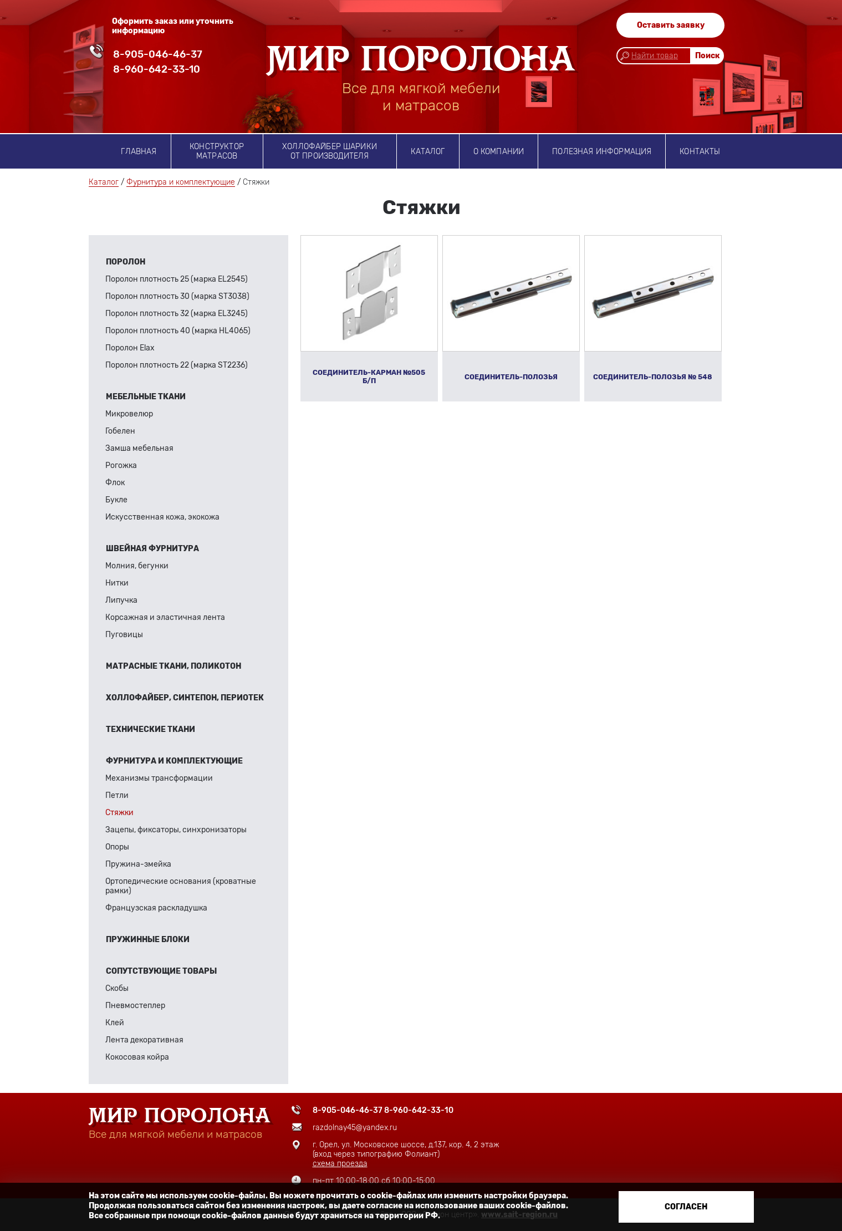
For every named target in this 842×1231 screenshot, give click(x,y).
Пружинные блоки (148, 939)
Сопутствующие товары (161, 971)
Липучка (121, 600)
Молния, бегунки (137, 566)
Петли (117, 795)
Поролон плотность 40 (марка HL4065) (178, 330)
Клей (114, 1022)
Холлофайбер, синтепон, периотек (185, 698)
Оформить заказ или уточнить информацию (172, 26)
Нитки (117, 583)
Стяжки (119, 812)
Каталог (428, 151)
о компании (498, 151)
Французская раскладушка (156, 908)
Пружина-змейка (138, 864)
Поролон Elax (130, 348)
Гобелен (120, 431)
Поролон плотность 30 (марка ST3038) (177, 296)
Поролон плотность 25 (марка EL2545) (176, 279)
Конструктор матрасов (217, 151)
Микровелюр (129, 414)
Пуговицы (124, 634)
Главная (138, 151)
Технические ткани (150, 729)
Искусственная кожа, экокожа (162, 517)
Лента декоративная (144, 1040)
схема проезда (340, 1163)
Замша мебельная (139, 448)
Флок (115, 482)
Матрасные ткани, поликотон (173, 666)
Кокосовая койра (137, 1057)
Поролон (125, 262)
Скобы (117, 988)
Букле (116, 500)
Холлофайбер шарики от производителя (329, 151)
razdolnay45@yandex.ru (355, 1127)
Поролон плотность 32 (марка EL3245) (176, 313)
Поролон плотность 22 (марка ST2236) (176, 365)
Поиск (707, 55)
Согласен (686, 1207)
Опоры (117, 847)
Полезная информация (601, 151)
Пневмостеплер (135, 1005)
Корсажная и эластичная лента (165, 617)
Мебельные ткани (146, 396)
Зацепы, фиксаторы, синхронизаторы (176, 830)
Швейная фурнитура (152, 548)
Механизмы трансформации (159, 778)
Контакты (700, 151)
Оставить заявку (671, 25)
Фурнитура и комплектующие (180, 182)
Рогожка (121, 465)
